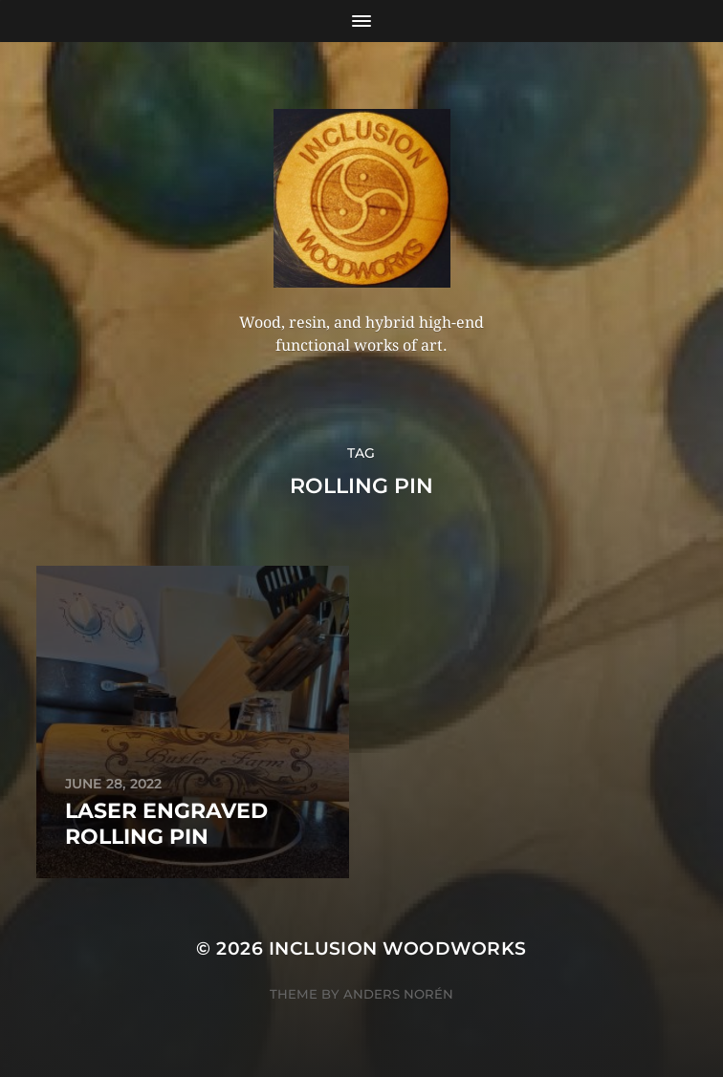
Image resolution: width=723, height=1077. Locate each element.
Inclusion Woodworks (398, 948)
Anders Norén (398, 994)
